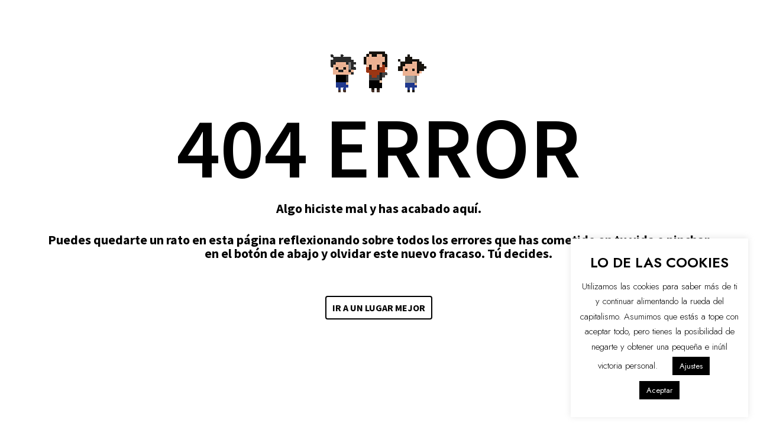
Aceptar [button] (659, 390)
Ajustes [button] (691, 366)
